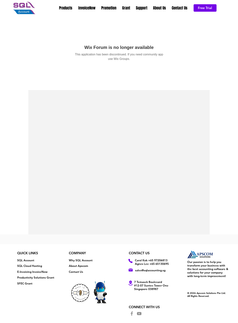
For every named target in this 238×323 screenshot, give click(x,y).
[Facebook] (132, 313)
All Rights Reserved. (198, 295)
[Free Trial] (205, 8)
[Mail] (130, 270)
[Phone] (130, 261)
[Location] (130, 283)
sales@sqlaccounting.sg (150, 270)
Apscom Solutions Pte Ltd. (211, 292)
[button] (66, 8)
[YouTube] (139, 313)
